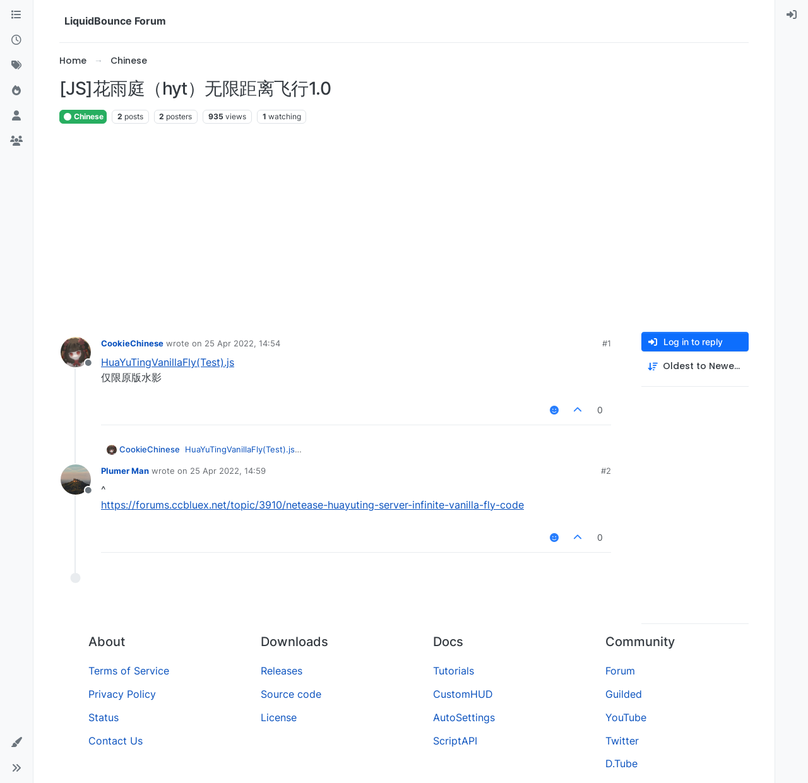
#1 (606, 343)
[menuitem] (791, 15)
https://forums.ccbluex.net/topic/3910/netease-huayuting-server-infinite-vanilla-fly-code (312, 504)
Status (103, 717)
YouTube (625, 717)
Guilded (623, 694)
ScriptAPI (455, 740)
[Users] (16, 116)
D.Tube (621, 763)
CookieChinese (132, 343)
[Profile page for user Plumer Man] (76, 479)
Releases (281, 670)
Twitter (622, 740)
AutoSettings (464, 717)
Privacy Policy (122, 694)
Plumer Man (125, 471)
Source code (291, 694)
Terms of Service (128, 670)
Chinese (83, 116)
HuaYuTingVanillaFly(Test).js (167, 362)
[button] (16, 743)
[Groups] (16, 141)
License (279, 717)
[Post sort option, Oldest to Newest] (695, 366)
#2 (606, 471)
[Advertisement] (404, 228)
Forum (620, 670)
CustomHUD (463, 694)
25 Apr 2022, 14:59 (228, 471)
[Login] (791, 15)
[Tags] (16, 66)
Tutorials (453, 670)
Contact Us (115, 740)
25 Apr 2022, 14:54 (242, 343)
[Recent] (16, 40)
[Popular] (16, 91)
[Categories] (16, 15)
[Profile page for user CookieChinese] (76, 352)
